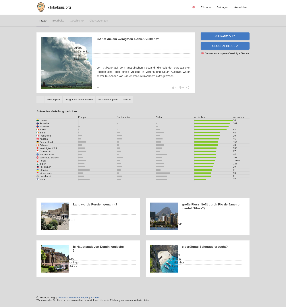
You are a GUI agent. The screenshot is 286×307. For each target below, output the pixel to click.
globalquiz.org (59, 7)
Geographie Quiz (225, 45)
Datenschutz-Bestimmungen (73, 297)
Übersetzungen (98, 20)
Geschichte (77, 20)
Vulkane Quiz (225, 36)
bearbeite (58, 20)
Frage (43, 20)
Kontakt (95, 297)
